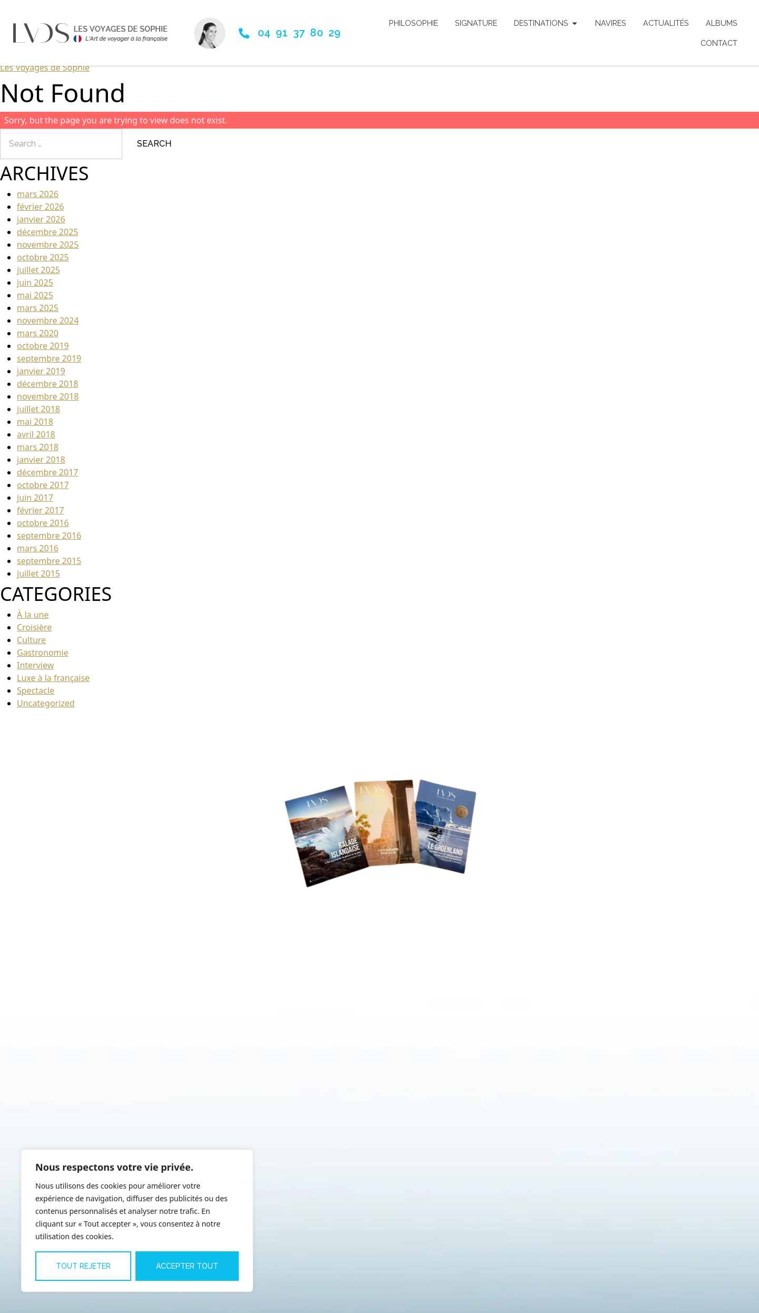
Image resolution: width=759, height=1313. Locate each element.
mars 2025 (38, 313)
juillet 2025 (38, 275)
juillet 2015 (38, 579)
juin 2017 (35, 503)
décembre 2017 (47, 477)
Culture (31, 645)
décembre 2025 (47, 237)
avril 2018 (36, 439)
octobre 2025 (43, 262)
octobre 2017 (43, 490)
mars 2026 (38, 199)
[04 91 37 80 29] (244, 33)
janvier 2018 (41, 465)
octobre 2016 (43, 528)
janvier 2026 (41, 224)
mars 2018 (38, 452)
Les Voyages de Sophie (45, 73)
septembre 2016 (49, 541)
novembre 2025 (48, 250)
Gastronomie (43, 658)
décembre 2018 (47, 389)
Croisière (34, 632)
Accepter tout (187, 1266)
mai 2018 (35, 427)
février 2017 (40, 515)
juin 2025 (35, 288)
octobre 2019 (43, 351)
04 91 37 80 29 (299, 32)
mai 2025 (35, 300)
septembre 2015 (49, 566)
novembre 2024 (48, 326)
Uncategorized (46, 708)
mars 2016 (38, 553)
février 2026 (40, 212)
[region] (137, 1221)
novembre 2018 (48, 401)
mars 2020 (38, 338)
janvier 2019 (41, 376)
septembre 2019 (49, 363)
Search (154, 149)
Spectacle (35, 696)
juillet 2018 (38, 414)
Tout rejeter (83, 1266)
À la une (32, 620)
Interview (35, 670)
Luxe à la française (53, 683)
